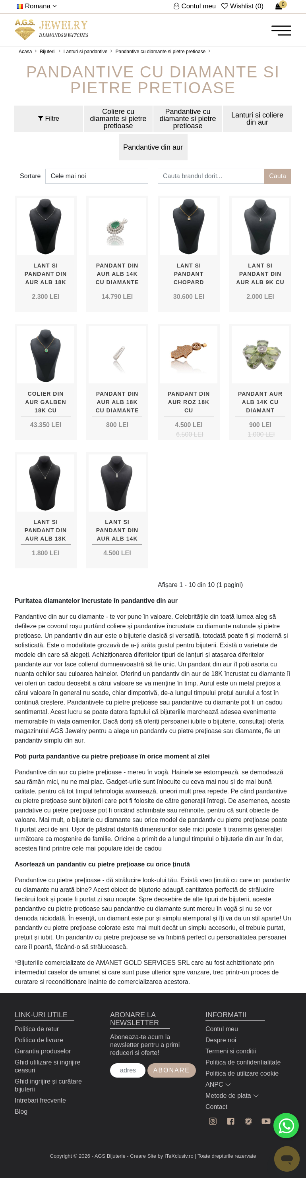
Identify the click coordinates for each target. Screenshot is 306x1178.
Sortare (30, 176)
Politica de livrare (39, 1040)
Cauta (277, 176)
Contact (216, 1106)
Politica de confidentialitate (243, 1062)
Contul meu (221, 1029)
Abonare (171, 1070)
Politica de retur (37, 1029)
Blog (21, 1111)
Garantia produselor (43, 1051)
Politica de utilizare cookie (242, 1073)
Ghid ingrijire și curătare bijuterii (48, 1085)
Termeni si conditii (230, 1051)
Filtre (48, 118)
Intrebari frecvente (40, 1100)
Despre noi (220, 1040)
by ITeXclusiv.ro (176, 1156)
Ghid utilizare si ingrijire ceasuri (47, 1066)
